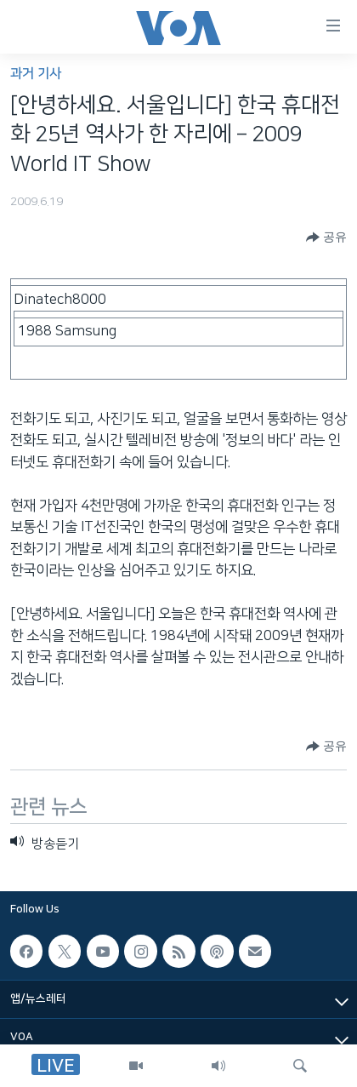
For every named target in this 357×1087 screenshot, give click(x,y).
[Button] (326, 237)
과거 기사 (35, 73)
